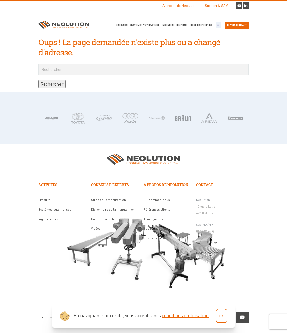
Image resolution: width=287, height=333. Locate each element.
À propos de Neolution (179, 5)
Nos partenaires (155, 238)
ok (221, 316)
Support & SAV (216, 5)
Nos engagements (157, 228)
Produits (121, 25)
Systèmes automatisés (144, 25)
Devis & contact (237, 25)
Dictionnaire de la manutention (113, 209)
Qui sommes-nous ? (158, 200)
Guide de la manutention (108, 200)
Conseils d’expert (201, 25)
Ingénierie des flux (174, 25)
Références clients (157, 209)
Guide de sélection (104, 219)
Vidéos (96, 228)
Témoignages (153, 219)
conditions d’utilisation (185, 315)
